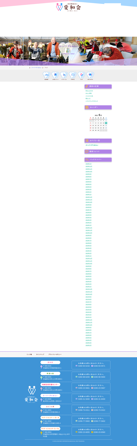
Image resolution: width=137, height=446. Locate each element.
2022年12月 (89, 258)
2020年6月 (88, 335)
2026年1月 (88, 164)
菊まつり (88, 98)
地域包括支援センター (77, 19)
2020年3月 (88, 343)
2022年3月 (88, 281)
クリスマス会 (89, 96)
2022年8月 (88, 268)
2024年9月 (88, 204)
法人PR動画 (112, 5)
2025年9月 (88, 174)
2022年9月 (88, 266)
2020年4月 (88, 340)
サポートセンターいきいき (25, 31)
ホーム (27, 67)
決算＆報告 (77, 31)
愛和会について (25, 19)
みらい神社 (89, 93)
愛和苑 (42, 19)
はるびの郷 (59, 31)
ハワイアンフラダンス (92, 101)
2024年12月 (89, 197)
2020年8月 (88, 330)
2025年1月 (88, 194)
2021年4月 (88, 309)
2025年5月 (88, 184)
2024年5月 (88, 215)
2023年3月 (88, 251)
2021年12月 (89, 289)
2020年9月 (88, 327)
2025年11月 (89, 169)
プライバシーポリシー (55, 354)
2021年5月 (88, 307)
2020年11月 (89, 322)
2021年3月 (88, 312)
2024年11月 (89, 199)
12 (106, 123)
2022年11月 (89, 261)
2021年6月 (88, 304)
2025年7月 (88, 179)
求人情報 (112, 31)
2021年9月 (88, 297)
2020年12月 (89, 320)
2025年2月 (88, 192)
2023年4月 (88, 248)
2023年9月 (88, 235)
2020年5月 (88, 337)
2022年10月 (89, 263)
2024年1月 (88, 225)
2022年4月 (88, 279)
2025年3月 (88, 189)
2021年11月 (89, 291)
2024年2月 (88, 222)
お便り (94, 31)
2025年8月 (88, 176)
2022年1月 (88, 286)
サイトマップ (40, 354)
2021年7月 (88, 302)
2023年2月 (88, 253)
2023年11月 (89, 230)
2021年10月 (89, 294)
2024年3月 (88, 220)
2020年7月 (88, 332)
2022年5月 (88, 276)
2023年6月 (88, 243)
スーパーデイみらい (94, 19)
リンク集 (29, 354)
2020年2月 (88, 345)
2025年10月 (89, 171)
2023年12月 (89, 227)
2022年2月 (88, 284)
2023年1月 (88, 256)
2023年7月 (88, 240)
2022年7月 (88, 271)
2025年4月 (88, 187)
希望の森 (59, 19)
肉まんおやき (89, 90)
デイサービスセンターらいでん (42, 31)
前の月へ (90, 114)
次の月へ (105, 114)
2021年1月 (88, 317)
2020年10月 (89, 325)
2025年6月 (88, 181)
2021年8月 (88, 299)
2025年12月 (89, 166)
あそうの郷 (112, 19)
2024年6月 (88, 212)
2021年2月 (88, 314)
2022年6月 (88, 273)
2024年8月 (88, 207)
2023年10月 (89, 233)
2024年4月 (88, 217)
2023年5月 (88, 245)
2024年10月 (89, 202)
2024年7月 (88, 210)
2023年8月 (88, 238)
